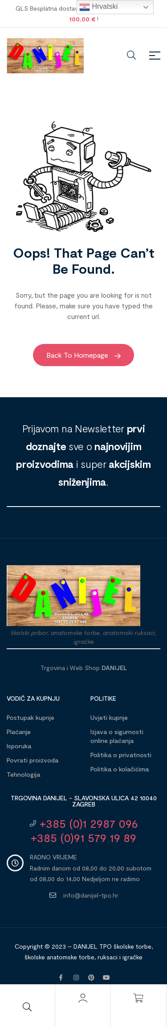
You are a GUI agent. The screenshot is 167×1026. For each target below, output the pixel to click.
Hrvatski (98, 7)
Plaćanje (19, 731)
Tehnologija (23, 774)
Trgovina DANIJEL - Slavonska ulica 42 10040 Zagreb (84, 801)
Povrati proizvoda (32, 760)
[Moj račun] (82, 998)
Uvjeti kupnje (109, 717)
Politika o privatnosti (120, 755)
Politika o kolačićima (119, 769)
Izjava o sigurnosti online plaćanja (116, 736)
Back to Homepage (83, 355)
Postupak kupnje (30, 717)
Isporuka (19, 746)
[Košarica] (138, 998)
